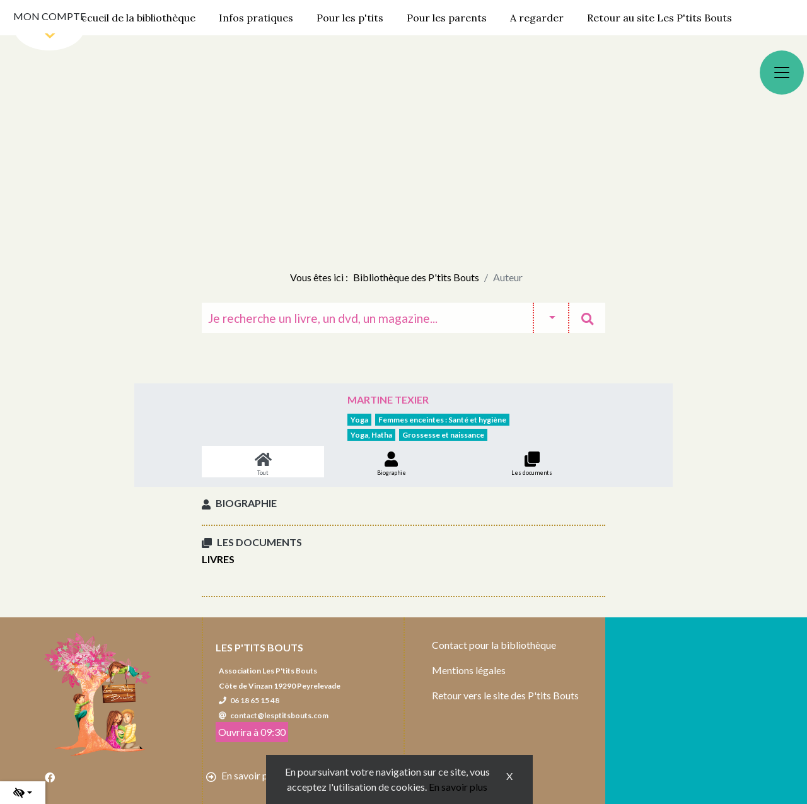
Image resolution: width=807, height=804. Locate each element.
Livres (218, 559)
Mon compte (49, 16)
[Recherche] (367, 318)
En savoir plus (458, 787)
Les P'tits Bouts (259, 647)
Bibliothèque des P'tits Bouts (416, 277)
